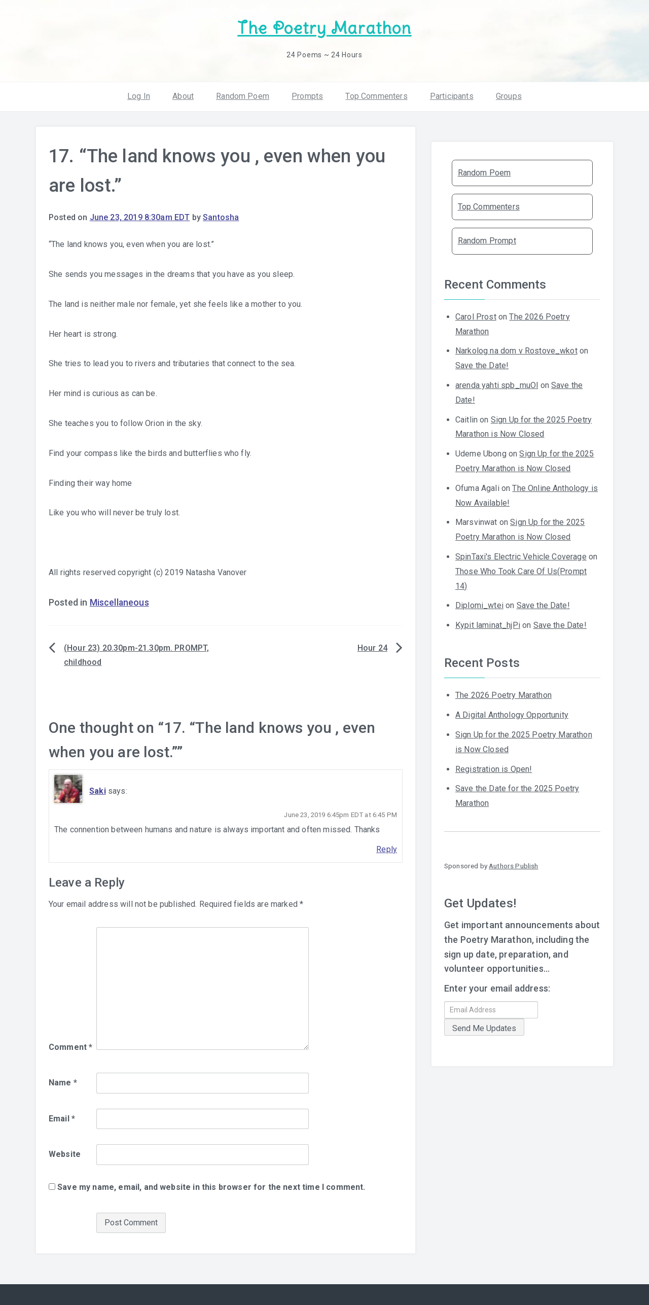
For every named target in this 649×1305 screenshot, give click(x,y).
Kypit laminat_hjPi (487, 625)
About (183, 96)
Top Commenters (376, 96)
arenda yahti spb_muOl (496, 385)
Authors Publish (513, 866)
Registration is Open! (493, 769)
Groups (509, 96)
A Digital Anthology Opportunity (511, 715)
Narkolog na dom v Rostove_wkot (516, 351)
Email (62, 1118)
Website (65, 1154)
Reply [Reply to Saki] (386, 849)
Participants (452, 96)
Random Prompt (487, 240)
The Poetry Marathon (324, 28)
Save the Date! (482, 365)
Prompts (307, 96)
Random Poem (242, 96)
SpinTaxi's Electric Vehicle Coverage (521, 556)
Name (63, 1082)
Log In (138, 96)
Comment (70, 1047)
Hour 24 (372, 648)
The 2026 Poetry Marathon (503, 695)
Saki (97, 791)
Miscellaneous (119, 602)
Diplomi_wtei (479, 605)
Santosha (221, 217)
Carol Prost (475, 317)
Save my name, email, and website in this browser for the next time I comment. (211, 1187)
